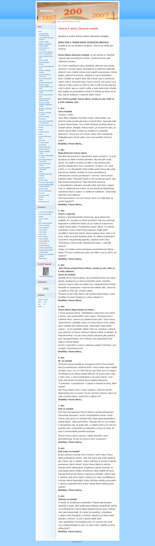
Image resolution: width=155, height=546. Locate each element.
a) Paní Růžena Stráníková (46, 211)
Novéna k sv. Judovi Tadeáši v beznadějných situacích (45, 104)
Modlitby (41, 127)
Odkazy (41, 171)
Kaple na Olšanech (44, 227)
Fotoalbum (42, 177)
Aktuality (41, 216)
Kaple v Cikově (43, 229)
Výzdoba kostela (43, 252)
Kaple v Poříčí (42, 234)
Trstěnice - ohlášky (44, 41)
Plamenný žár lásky (44, 116)
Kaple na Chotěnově (44, 225)
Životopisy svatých (44, 142)
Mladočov (47, 10)
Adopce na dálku (43, 60)
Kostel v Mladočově (44, 241)
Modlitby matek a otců (45, 147)
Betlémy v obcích (43, 218)
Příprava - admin (43, 180)
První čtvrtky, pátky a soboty (46, 182)
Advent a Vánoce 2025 (45, 214)
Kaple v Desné (43, 232)
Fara (40, 220)
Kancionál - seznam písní (45, 125)
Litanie (40, 134)
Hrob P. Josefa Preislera (45, 223)
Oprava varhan (43, 243)
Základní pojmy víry (44, 149)
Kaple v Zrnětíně (43, 236)
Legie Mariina (42, 144)
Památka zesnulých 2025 (45, 247)
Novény (41, 129)
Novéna (41, 199)
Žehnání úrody (43, 258)
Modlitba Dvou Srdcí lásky (46, 82)
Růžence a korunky (44, 131)
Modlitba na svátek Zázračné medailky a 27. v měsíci (46, 86)
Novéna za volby (43, 188)
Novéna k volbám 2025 (45, 190)
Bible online (42, 140)
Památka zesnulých (44, 245)
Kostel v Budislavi (43, 238)
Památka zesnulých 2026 (45, 249)
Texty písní (42, 193)
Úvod (58, 21)
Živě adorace (42, 118)
